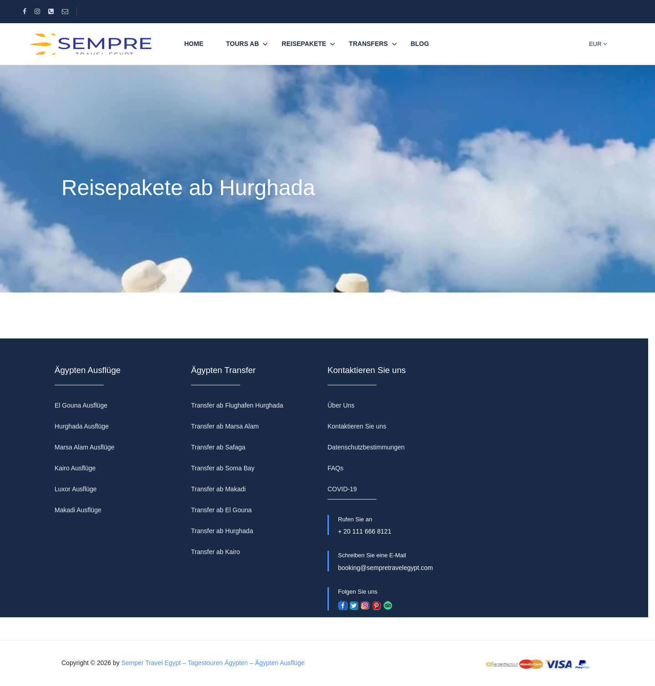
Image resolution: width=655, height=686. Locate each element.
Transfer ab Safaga (218, 447)
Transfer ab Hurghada (222, 531)
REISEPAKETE (304, 43)
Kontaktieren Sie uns (357, 426)
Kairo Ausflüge (75, 468)
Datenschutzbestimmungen (366, 447)
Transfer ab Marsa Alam (225, 426)
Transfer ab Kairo (215, 551)
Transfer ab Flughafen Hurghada (237, 405)
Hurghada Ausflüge (82, 426)
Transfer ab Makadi (218, 489)
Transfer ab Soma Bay (223, 468)
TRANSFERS (368, 43)
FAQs (335, 468)
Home (193, 43)
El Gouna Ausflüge (81, 405)
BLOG (420, 43)
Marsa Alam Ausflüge (85, 447)
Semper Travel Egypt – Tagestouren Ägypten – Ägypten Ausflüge (213, 662)
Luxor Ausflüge (76, 489)
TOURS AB (242, 43)
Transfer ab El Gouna (221, 510)
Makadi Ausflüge (78, 510)
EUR (598, 43)
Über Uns (341, 405)
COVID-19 (342, 489)
